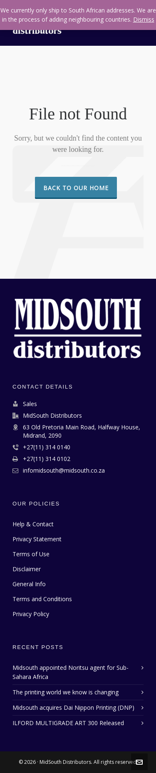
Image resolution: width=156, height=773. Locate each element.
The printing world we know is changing (65, 692)
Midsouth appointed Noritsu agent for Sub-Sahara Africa (70, 672)
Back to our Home (76, 188)
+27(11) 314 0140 (46, 447)
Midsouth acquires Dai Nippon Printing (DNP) (73, 707)
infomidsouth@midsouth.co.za (64, 470)
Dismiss (143, 19)
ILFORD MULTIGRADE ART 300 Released (68, 723)
